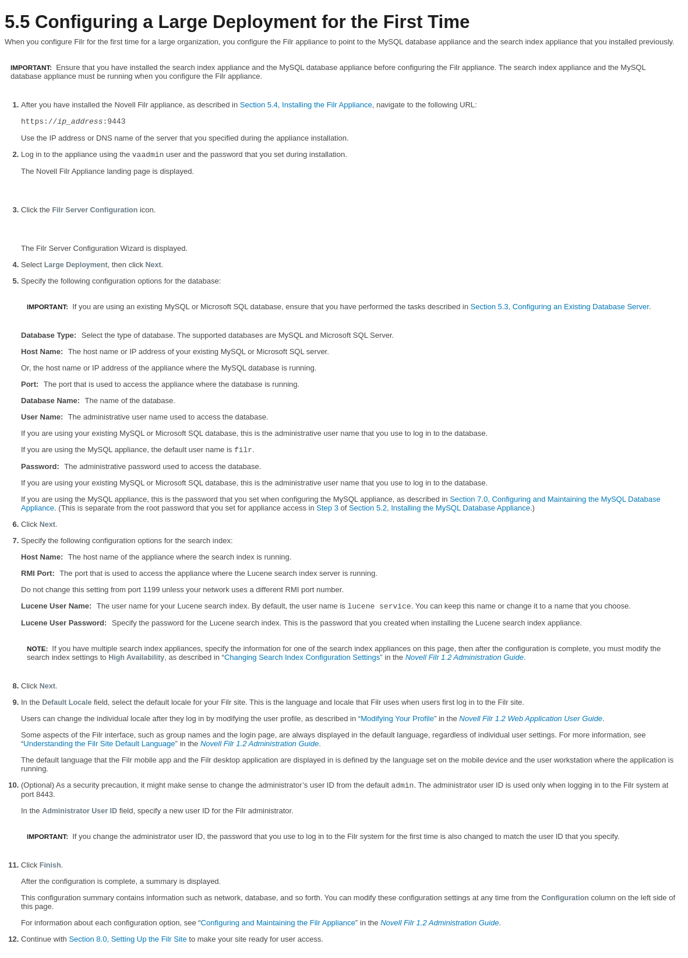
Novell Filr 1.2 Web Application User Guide (530, 718)
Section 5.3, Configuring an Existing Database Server (560, 306)
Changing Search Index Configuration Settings (302, 657)
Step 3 (327, 508)
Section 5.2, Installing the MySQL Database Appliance (439, 508)
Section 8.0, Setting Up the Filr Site (127, 939)
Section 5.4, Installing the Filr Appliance (306, 104)
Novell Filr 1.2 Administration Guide (464, 657)
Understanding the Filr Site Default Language (99, 743)
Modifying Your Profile (397, 718)
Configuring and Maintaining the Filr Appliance (278, 922)
